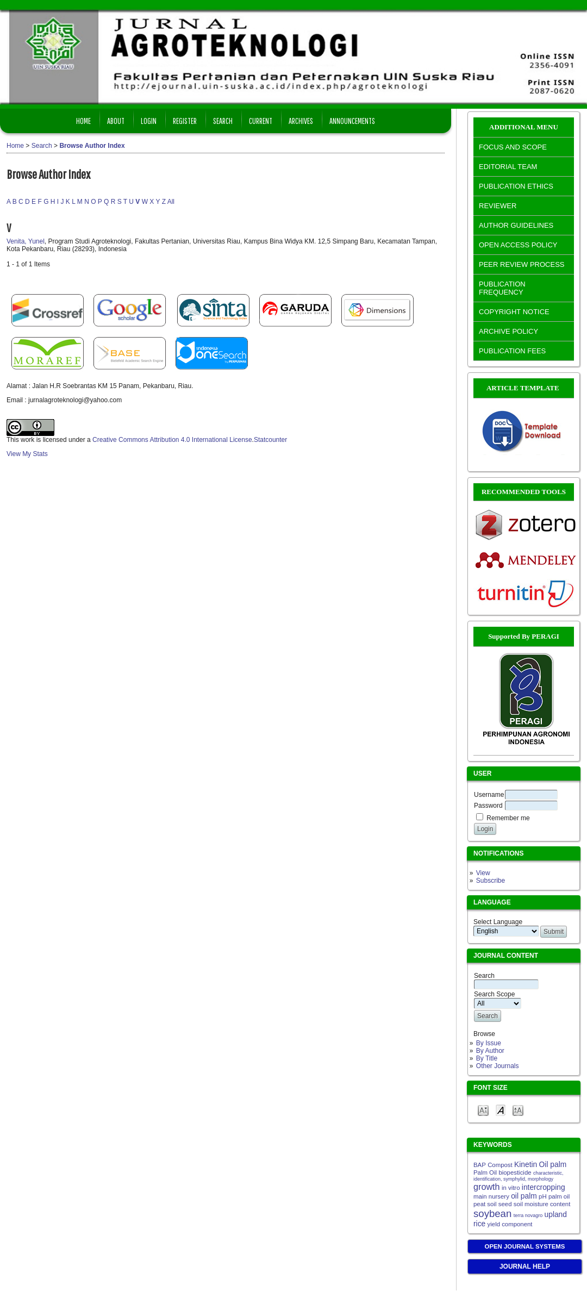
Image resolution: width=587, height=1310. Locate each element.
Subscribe (490, 880)
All (170, 201)
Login (149, 121)
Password (488, 805)
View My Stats (27, 454)
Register (185, 121)
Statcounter (270, 440)
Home (83, 121)
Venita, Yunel (26, 241)
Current (260, 121)
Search (223, 121)
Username (489, 795)
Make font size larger (518, 1109)
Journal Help (524, 1266)
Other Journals (497, 1066)
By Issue (488, 1043)
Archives (301, 121)
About (115, 121)
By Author (490, 1051)
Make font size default (500, 1109)
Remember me (507, 818)
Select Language (497, 922)
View (483, 873)
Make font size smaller (483, 1109)
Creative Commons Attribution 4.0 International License (172, 440)
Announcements (352, 121)
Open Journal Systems (525, 1246)
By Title (486, 1058)
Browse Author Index (91, 145)
